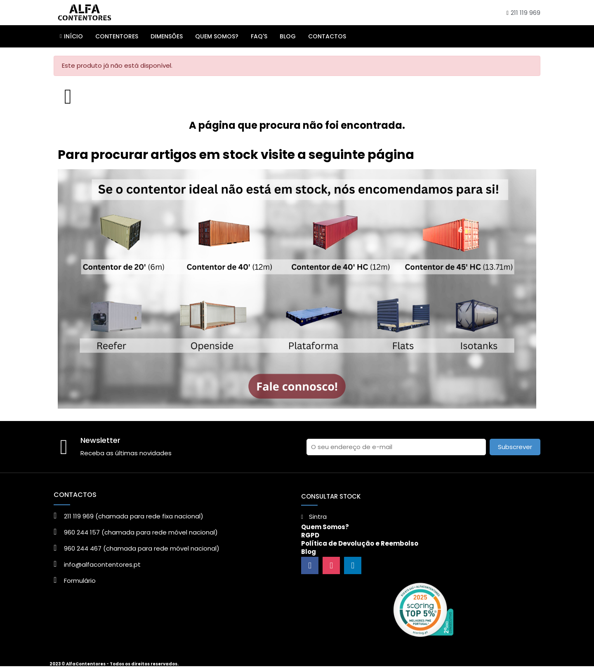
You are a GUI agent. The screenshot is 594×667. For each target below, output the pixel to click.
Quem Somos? (325, 527)
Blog (308, 551)
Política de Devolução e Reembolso (359, 543)
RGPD (310, 535)
